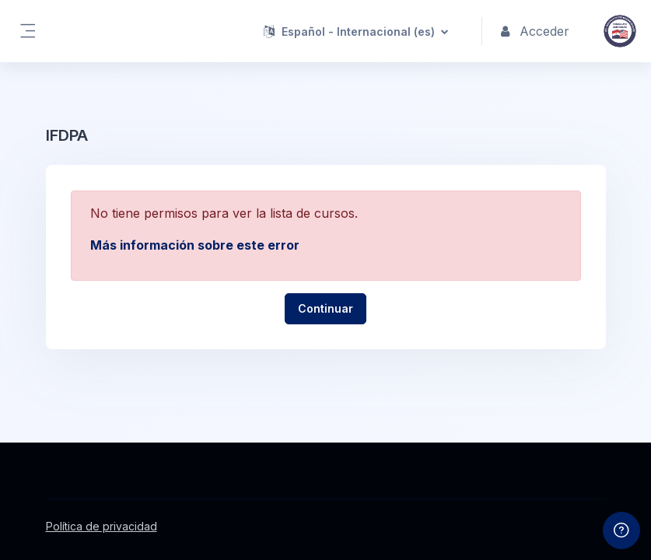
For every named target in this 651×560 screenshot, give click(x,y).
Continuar (325, 308)
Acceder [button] (535, 31)
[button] (356, 31)
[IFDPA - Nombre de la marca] (620, 31)
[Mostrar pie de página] (621, 530)
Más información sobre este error (194, 245)
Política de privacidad (101, 526)
